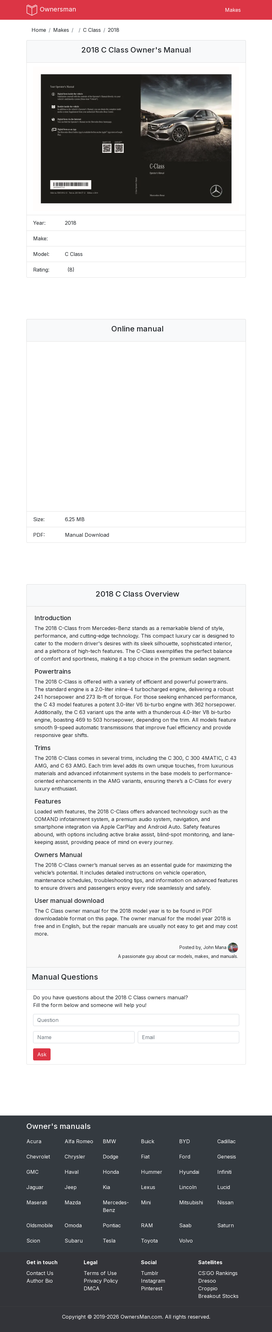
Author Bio (39, 1281)
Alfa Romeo (79, 1141)
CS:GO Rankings (218, 1273)
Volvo (186, 1240)
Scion (33, 1240)
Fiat (145, 1156)
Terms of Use (100, 1273)
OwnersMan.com (141, 1317)
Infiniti (224, 1172)
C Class (92, 30)
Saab (185, 1225)
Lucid (223, 1187)
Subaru (74, 1240)
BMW (109, 1141)
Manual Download (87, 535)
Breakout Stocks (218, 1296)
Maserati (36, 1202)
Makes (233, 10)
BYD (184, 1141)
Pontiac (112, 1225)
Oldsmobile (39, 1225)
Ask (41, 1054)
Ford (184, 1156)
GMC (32, 1172)
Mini (146, 1202)
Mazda (73, 1202)
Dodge (110, 1156)
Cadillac (226, 1141)
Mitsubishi (191, 1202)
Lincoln (188, 1187)
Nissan (225, 1202)
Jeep (71, 1187)
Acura (33, 1141)
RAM (147, 1225)
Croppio (208, 1288)
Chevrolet (38, 1156)
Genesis (226, 1156)
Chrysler (75, 1156)
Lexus (148, 1187)
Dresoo (207, 1281)
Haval (72, 1172)
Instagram (153, 1281)
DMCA (92, 1288)
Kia (106, 1187)
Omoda (73, 1225)
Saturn (225, 1225)
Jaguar (35, 1187)
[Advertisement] (147, 298)
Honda (111, 1172)
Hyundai (189, 1172)
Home (38, 30)
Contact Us (39, 1273)
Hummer (151, 1172)
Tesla (109, 1240)
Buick (147, 1141)
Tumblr (149, 1273)
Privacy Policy (101, 1281)
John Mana (220, 947)
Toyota (149, 1240)
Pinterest (151, 1288)
